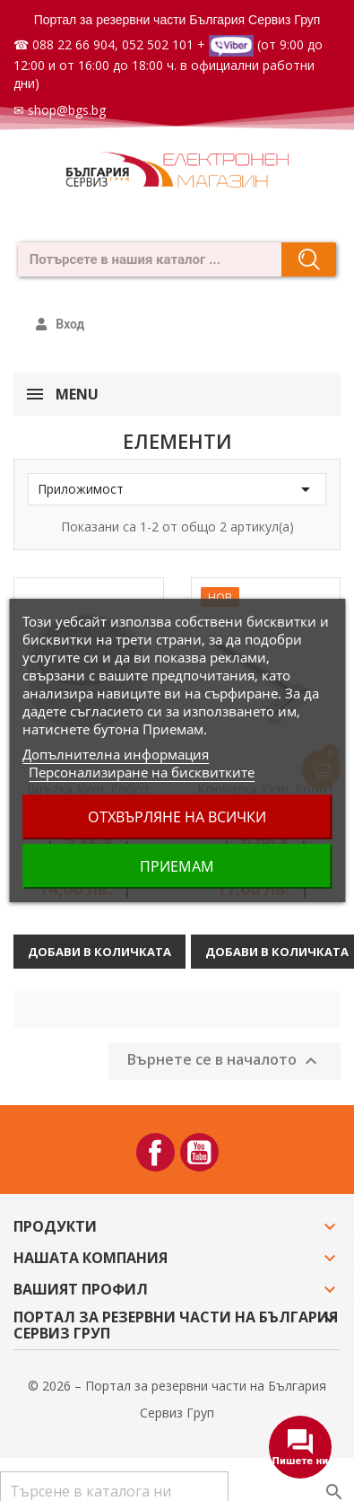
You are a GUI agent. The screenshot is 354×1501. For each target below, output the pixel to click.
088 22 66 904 (73, 44)
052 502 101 (158, 44)
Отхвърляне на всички (177, 817)
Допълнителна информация (115, 754)
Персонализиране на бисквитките (142, 772)
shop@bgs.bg (67, 109)
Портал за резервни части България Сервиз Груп (177, 20)
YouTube (199, 1152)
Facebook (155, 1152)
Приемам (177, 866)
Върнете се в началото (224, 1060)
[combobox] (144, 259)
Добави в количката (99, 952)
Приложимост (177, 489)
